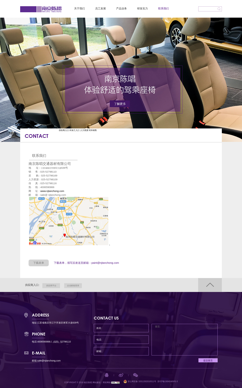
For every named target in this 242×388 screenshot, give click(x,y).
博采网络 (107, 382)
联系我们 (163, 8)
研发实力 (142, 8)
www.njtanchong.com (52, 191)
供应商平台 (51, 285)
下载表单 (38, 262)
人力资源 (84, 130)
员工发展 (100, 8)
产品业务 (121, 8)
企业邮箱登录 (73, 285)
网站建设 (97, 382)
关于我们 (79, 8)
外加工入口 (74, 130)
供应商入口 (64, 130)
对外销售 (93, 130)
